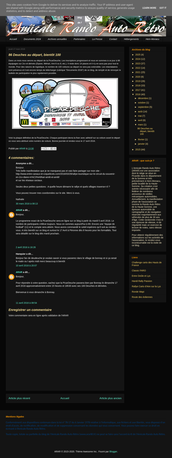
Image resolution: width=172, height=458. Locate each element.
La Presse (97, 39)
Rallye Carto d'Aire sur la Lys (146, 286)
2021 (138, 72)
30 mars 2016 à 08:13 (27, 203)
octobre (142, 102)
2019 (138, 81)
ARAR (19, 210)
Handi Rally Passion (142, 281)
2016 (138, 94)
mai (140, 116)
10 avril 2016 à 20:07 (26, 265)
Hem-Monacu (152, 39)
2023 (138, 63)
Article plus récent (19, 398)
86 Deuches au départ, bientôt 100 (145, 131)
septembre (143, 107)
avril (140, 120)
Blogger (113, 451)
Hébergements (131, 39)
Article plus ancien (110, 398)
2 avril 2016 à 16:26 (26, 247)
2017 (138, 90)
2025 (138, 54)
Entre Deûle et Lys (141, 276)
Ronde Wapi (138, 291)
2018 (138, 85)
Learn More (149, 8)
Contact (113, 39)
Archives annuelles (57, 39)
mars (141, 124)
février (141, 139)
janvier (141, 144)
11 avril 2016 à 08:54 (26, 303)
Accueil (13, 39)
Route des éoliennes (142, 297)
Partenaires (79, 39)
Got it (162, 8)
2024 (138, 59)
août (140, 111)
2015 (138, 149)
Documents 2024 (32, 39)
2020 (138, 76)
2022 (138, 68)
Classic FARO (139, 270)
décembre (143, 98)
